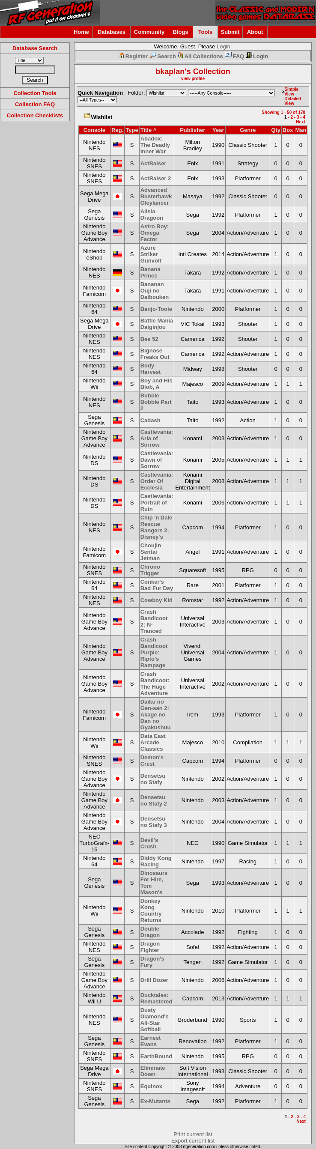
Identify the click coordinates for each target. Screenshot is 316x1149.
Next (300, 121)
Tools (205, 32)
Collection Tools (34, 93)
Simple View (291, 91)
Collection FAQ (35, 104)
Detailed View (292, 101)
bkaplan (170, 71)
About (255, 32)
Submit (230, 32)
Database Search (34, 48)
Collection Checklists (35, 115)
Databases (111, 32)
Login (223, 46)
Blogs (180, 32)
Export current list (193, 1140)
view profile (193, 78)
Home (81, 32)
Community (149, 32)
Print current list (192, 1134)
